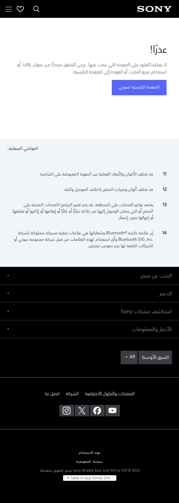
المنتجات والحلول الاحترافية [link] (110, 393)
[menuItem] (20, 9)
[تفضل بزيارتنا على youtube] (112, 410)
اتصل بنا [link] (52, 393)
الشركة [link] (72, 393)
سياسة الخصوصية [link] (89, 461)
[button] (89, 275)
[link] (155, 357)
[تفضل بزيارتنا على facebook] (97, 410)
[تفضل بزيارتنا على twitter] (82, 410)
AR (132, 356)
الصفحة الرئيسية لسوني (139, 87)
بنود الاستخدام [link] (89, 452)
